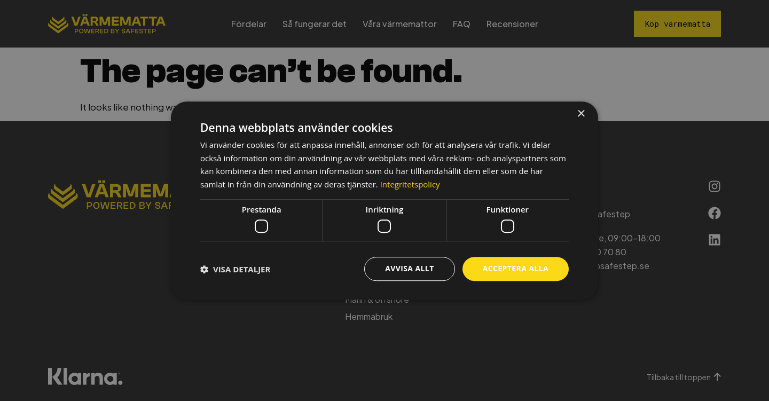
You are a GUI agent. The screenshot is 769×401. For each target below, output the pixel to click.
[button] (235, 269)
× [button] (581, 114)
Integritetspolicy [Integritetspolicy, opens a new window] (410, 184)
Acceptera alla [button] (515, 269)
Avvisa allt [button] (409, 269)
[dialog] (384, 200)
